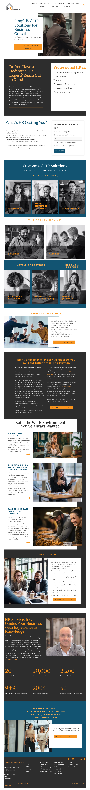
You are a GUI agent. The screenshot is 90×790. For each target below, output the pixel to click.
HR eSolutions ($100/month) (65, 142)
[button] (84, 5)
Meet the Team (73, 766)
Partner (28, 762)
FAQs (28, 766)
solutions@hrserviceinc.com (14, 762)
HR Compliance (65, 386)
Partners (42, 7)
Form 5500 (57, 770)
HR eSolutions (45, 768)
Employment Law (73, 3)
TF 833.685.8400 (9, 769)
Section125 (57, 768)
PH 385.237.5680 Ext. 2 (11, 767)
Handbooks (58, 773)
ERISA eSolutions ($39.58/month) (67, 145)
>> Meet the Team (11, 659)
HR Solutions (45, 3)
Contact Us (66, 7)
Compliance (59, 3)
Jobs (27, 770)
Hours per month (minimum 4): (65, 135)
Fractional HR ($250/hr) (63, 132)
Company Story (73, 764)
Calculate (59, 150)
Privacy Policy (23, 783)
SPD (55, 766)
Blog (27, 764)
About (33, 3)
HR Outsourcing (45, 766)
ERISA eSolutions (60, 762)
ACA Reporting (59, 764)
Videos (28, 768)
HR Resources (54, 6)
